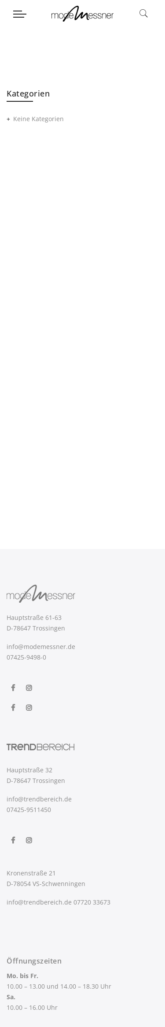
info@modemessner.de (41, 646)
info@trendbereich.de (39, 799)
